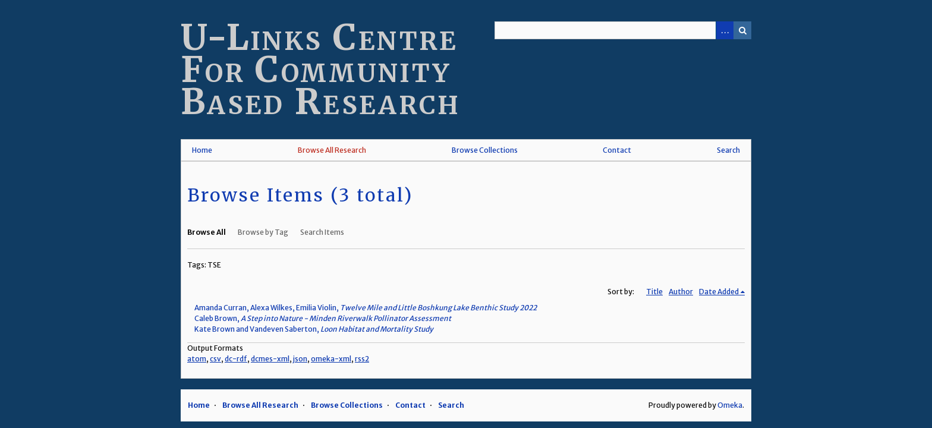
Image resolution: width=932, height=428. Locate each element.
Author (681, 291)
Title (654, 291)
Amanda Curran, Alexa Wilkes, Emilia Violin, (365, 307)
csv (215, 358)
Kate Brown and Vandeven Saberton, (313, 329)
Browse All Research (332, 150)
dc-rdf (236, 358)
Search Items (322, 232)
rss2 (362, 358)
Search (742, 30)
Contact (617, 150)
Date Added (719, 291)
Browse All (206, 232)
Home (202, 150)
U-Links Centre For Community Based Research (321, 69)
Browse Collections (485, 150)
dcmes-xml (270, 358)
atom (196, 358)
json (300, 358)
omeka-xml (331, 358)
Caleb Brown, (322, 318)
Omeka (729, 405)
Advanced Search (724, 30)
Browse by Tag (263, 232)
